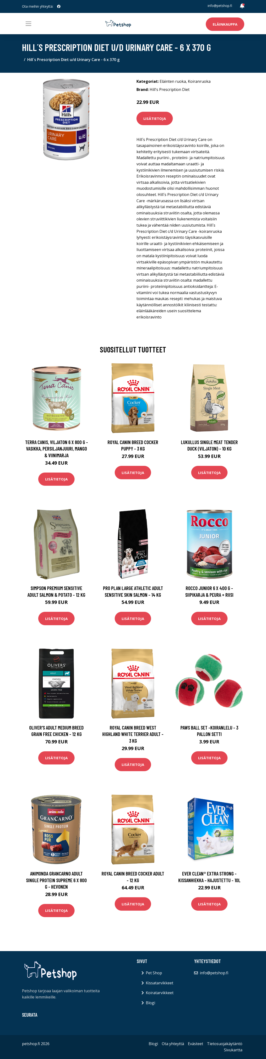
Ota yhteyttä (173, 1043)
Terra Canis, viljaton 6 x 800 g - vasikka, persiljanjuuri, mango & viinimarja (56, 448)
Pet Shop (154, 972)
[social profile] (58, 6)
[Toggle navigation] (28, 23)
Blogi (150, 1002)
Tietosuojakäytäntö (224, 1043)
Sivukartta (233, 1050)
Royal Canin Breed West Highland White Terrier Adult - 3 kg (132, 734)
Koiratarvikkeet (160, 992)
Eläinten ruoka (173, 81)
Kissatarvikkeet (159, 983)
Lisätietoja (154, 118)
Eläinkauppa (225, 24)
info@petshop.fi (220, 5)
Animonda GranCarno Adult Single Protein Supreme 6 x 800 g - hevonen (56, 880)
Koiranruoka (199, 81)
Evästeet (195, 1043)
